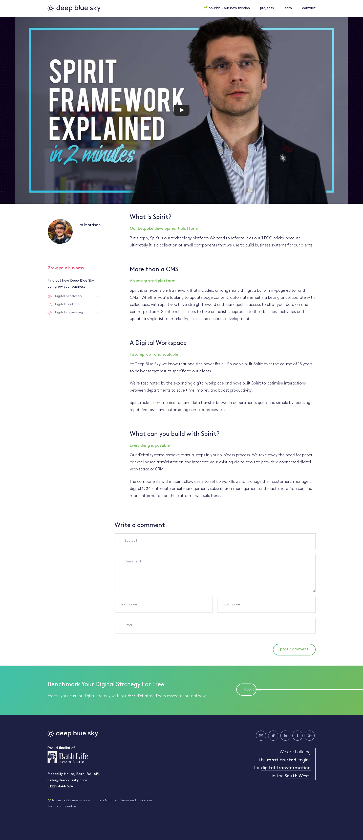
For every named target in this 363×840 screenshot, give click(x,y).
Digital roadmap (67, 304)
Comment (132, 561)
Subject (130, 541)
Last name (231, 604)
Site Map (105, 800)
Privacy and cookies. (62, 806)
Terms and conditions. (136, 800)
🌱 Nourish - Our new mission (69, 800)
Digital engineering (69, 312)
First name (128, 604)
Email (128, 625)
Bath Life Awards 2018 (68, 755)
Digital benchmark (68, 296)
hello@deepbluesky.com (67, 780)
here (215, 496)
